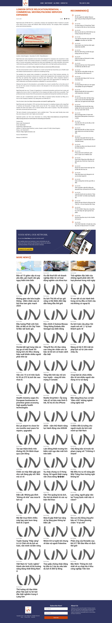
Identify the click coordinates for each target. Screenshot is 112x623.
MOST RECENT (48, 3)
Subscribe (56, 617)
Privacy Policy (27, 617)
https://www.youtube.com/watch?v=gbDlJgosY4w (42, 101)
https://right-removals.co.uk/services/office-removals (46, 67)
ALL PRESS (56, 3)
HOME (42, 3)
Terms (22, 617)
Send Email (22, 125)
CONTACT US (64, 3)
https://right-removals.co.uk (28, 131)
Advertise (33, 617)
